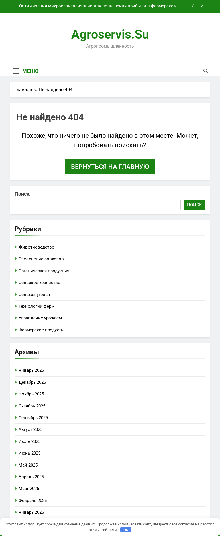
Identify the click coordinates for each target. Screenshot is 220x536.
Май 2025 (28, 465)
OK (125, 530)
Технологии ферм (36, 306)
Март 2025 (29, 488)
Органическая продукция (44, 270)
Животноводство (36, 247)
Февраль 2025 (33, 500)
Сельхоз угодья (34, 294)
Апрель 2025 (31, 476)
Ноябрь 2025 (31, 394)
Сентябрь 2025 (33, 417)
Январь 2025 (31, 512)
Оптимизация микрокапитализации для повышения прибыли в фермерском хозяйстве (98, 6)
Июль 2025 (29, 441)
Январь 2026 (31, 370)
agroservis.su (110, 34)
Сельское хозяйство (39, 282)
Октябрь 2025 (32, 406)
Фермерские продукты (41, 330)
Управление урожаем (40, 318)
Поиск (22, 194)
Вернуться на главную (110, 166)
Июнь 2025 (29, 453)
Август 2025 (30, 429)
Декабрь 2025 (32, 382)
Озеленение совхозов (41, 258)
